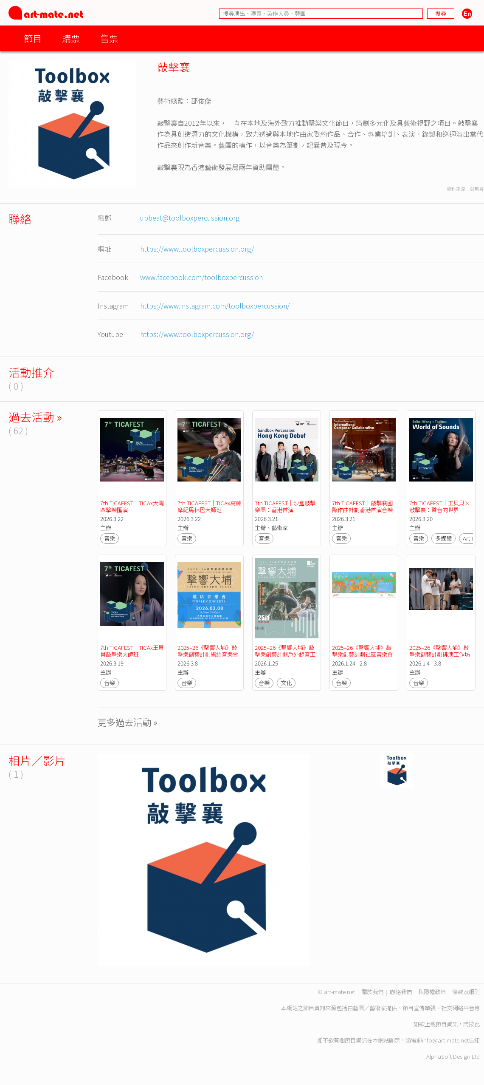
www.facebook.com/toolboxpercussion (201, 277)
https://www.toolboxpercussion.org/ (197, 249)
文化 (286, 683)
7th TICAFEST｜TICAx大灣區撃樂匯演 (132, 506)
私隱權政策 (432, 992)
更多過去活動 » (128, 721)
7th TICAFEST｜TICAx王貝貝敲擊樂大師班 (132, 650)
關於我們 (372, 992)
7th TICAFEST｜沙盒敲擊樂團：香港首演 (285, 506)
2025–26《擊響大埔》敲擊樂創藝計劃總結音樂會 (207, 650)
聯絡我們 (401, 992)
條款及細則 (466, 992)
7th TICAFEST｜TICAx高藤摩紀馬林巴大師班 (209, 506)
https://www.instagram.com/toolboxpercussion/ (215, 305)
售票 (109, 38)
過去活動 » (35, 416)
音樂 (109, 538)
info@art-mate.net (445, 1040)
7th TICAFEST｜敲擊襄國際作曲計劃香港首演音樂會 (362, 510)
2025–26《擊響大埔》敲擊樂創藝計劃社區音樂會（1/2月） (362, 654)
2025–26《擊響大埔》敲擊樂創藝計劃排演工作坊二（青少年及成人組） (439, 654)
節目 (33, 38)
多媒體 (443, 538)
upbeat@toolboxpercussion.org (189, 217)
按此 (474, 1024)
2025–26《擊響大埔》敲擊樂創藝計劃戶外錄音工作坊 (285, 654)
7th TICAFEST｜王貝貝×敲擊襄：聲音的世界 (439, 506)
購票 (71, 38)
